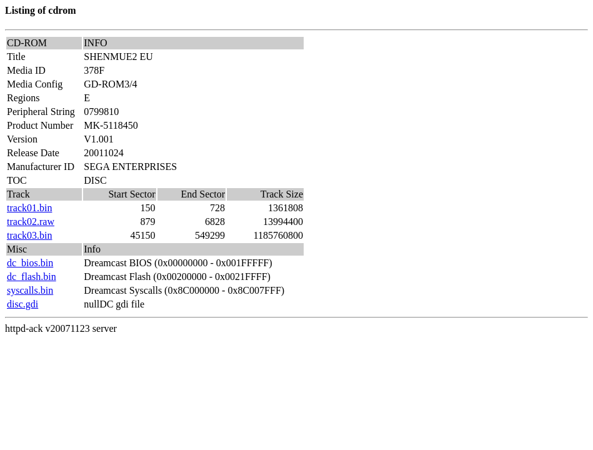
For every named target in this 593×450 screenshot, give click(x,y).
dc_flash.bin (31, 276)
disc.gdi (22, 304)
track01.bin (29, 207)
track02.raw (30, 221)
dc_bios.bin (30, 263)
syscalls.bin (30, 290)
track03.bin (29, 235)
